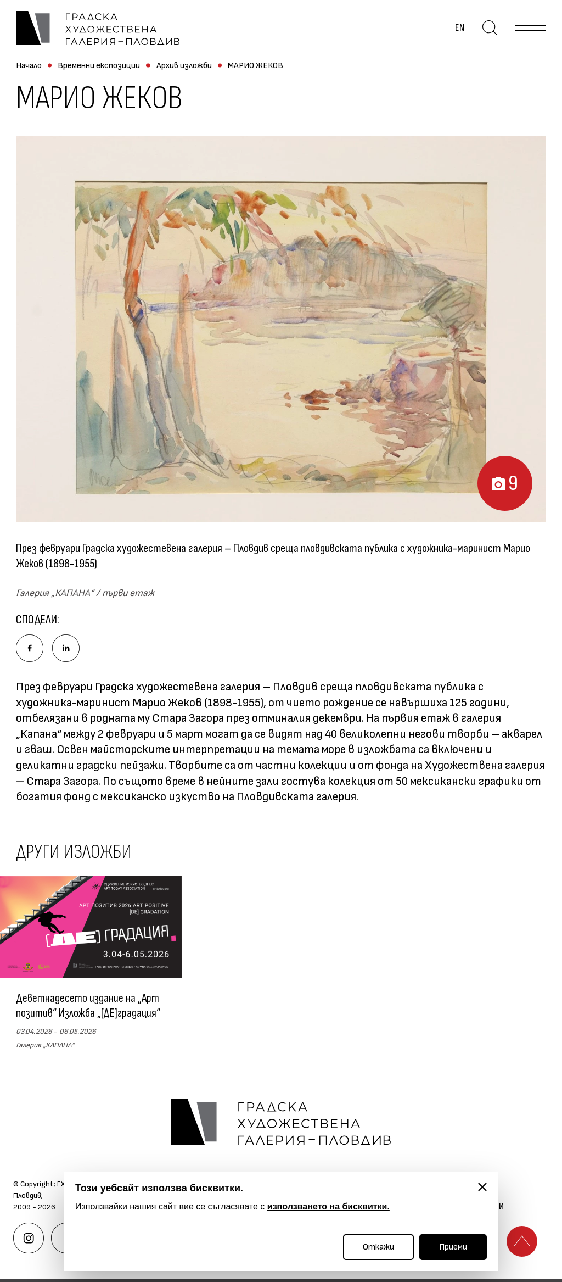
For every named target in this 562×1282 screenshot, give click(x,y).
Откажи (378, 1247)
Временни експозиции (99, 65)
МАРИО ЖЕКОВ (255, 65)
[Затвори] (482, 1187)
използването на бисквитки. (328, 1206)
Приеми (453, 1247)
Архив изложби (184, 65)
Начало (29, 65)
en (460, 28)
